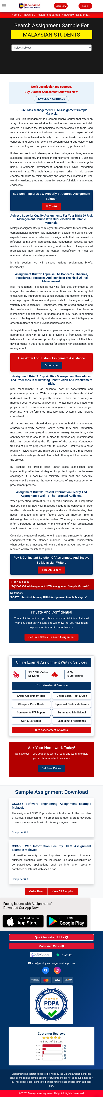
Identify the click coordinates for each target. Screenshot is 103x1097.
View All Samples (63, 891)
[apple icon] (23, 921)
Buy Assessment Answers (51, 730)
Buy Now (51, 206)
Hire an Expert (51, 570)
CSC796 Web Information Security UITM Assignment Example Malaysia (51, 848)
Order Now (61, 6)
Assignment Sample (48, 14)
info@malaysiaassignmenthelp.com (51, 963)
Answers (28, 14)
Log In (85, 6)
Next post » (48, 595)
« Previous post (50, 584)
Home (15, 14)
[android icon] (67, 921)
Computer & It (20, 832)
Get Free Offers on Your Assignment (51, 637)
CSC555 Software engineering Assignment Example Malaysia (51, 805)
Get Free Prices (51, 768)
